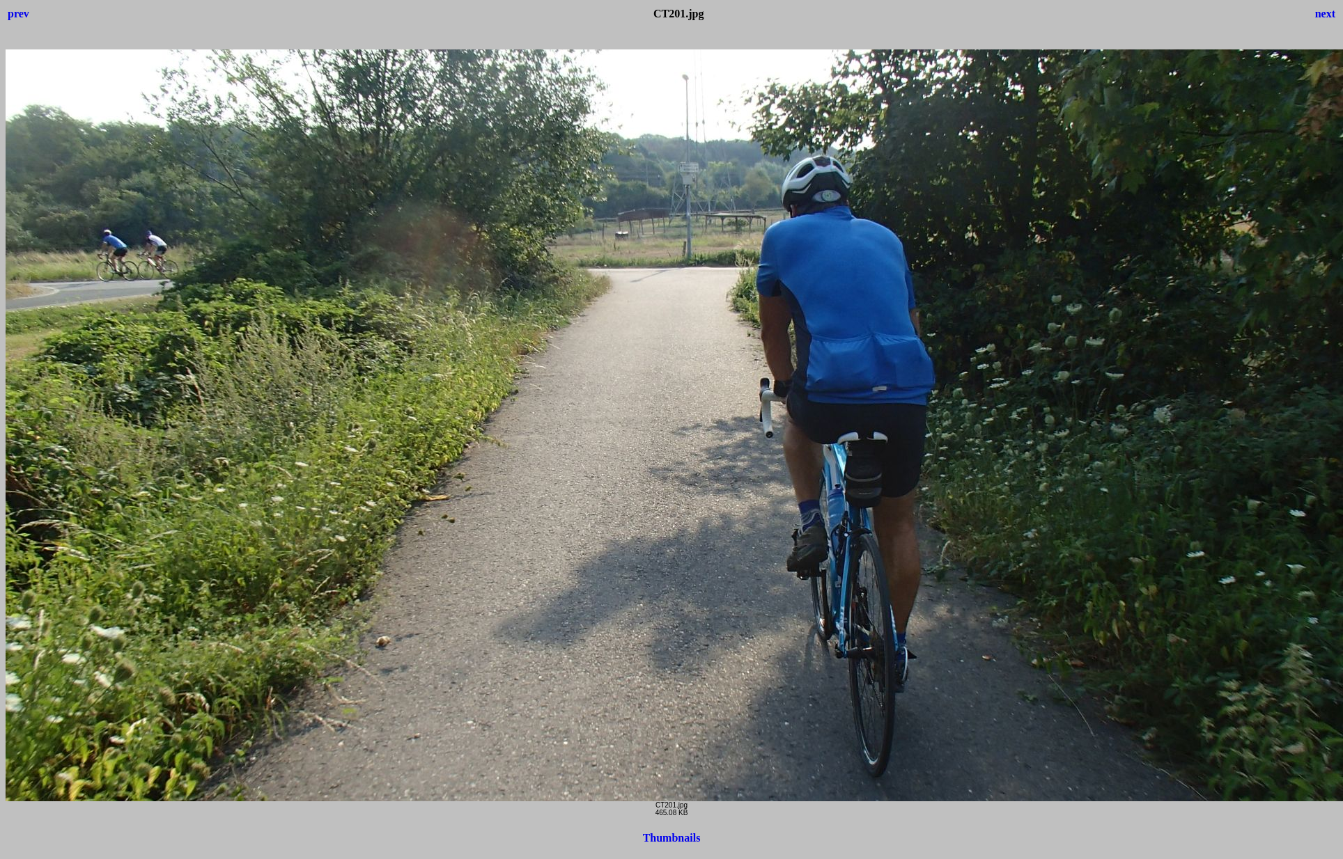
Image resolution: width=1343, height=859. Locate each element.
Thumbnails (672, 838)
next (1325, 13)
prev (18, 13)
